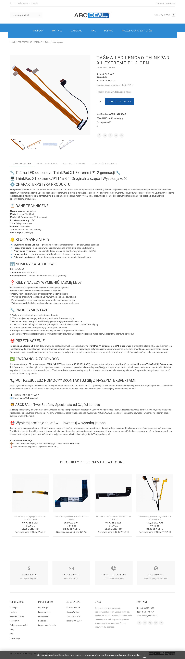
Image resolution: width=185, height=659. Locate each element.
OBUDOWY (38, 30)
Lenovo (111, 67)
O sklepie (14, 607)
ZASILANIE (76, 30)
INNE (93, 30)
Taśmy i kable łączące (54, 42)
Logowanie (159, 3)
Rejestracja (170, 3)
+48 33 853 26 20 (147, 608)
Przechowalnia (22, 3)
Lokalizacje (15, 638)
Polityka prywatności (18, 625)
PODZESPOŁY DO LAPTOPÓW (137, 30)
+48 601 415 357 (147, 612)
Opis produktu (22, 164)
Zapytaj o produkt (75, 164)
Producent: (102, 67)
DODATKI (108, 30)
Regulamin (14, 621)
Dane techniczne (47, 164)
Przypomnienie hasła (47, 625)
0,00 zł (167, 15)
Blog (12, 630)
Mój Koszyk (43, 607)
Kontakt (35, 3)
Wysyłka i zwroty (17, 616)
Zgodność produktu (104, 164)
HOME (12, 42)
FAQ (12, 634)
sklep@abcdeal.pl (150, 616)
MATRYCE (57, 30)
